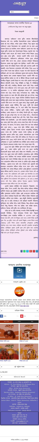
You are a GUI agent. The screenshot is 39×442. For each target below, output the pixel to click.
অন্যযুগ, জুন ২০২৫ (24, 361)
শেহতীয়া (19, 321)
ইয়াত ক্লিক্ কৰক (24, 306)
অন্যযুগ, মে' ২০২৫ (24, 341)
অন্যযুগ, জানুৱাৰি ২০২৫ (5, 361)
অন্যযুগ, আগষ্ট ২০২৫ (4, 341)
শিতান (32, 321)
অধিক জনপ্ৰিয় (6, 321)
